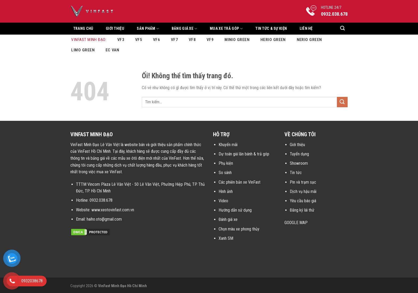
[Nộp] (342, 102)
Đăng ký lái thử (302, 210)
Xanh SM (226, 238)
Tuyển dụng (299, 153)
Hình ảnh (226, 191)
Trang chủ (83, 28)
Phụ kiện (226, 163)
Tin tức (296, 172)
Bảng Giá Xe (184, 28)
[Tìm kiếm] (342, 28)
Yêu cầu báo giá (303, 200)
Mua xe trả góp (226, 28)
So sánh (225, 172)
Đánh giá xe (228, 219)
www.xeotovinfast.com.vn (112, 209)
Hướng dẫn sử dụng (235, 210)
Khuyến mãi (228, 144)
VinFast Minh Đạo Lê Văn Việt (95, 144)
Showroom (299, 163)
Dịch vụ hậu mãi (303, 191)
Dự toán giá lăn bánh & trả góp (244, 153)
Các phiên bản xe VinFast (239, 182)
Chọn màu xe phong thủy (239, 229)
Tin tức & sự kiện (271, 28)
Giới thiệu (115, 28)
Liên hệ (306, 28)
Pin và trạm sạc (303, 182)
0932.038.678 (101, 200)
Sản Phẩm (148, 28)
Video (223, 200)
